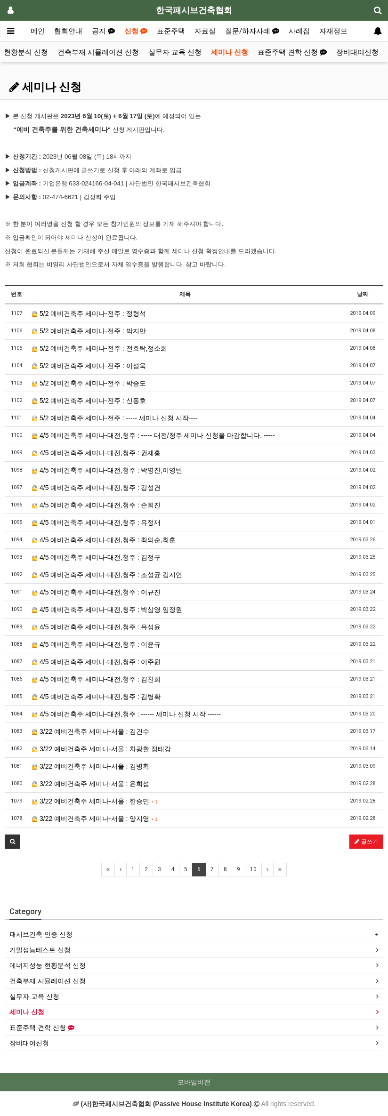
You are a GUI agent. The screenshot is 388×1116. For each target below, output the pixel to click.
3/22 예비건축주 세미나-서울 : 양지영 (94, 818)
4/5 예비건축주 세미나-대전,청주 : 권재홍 (96, 453)
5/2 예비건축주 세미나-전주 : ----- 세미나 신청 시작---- (114, 418)
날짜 (362, 294)
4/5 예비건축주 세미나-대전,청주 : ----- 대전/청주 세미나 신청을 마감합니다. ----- (153, 435)
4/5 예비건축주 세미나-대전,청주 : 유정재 (96, 522)
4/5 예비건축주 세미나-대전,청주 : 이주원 (96, 662)
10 (253, 869)
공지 (103, 31)
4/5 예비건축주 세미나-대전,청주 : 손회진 (96, 505)
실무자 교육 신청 (175, 52)
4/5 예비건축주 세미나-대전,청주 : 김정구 (96, 557)
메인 (38, 31)
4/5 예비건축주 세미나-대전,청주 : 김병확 (96, 696)
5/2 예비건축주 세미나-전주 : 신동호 (89, 400)
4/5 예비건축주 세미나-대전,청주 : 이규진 (96, 592)
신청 (135, 31)
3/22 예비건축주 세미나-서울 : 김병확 (90, 766)
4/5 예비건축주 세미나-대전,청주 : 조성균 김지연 (107, 574)
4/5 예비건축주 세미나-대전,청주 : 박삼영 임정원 (107, 609)
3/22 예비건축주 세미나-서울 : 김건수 (90, 731)
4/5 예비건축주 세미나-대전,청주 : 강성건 (96, 487)
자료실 (205, 31)
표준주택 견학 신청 (292, 52)
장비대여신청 (357, 52)
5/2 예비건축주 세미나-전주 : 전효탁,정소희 (99, 348)
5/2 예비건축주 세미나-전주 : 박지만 (89, 331)
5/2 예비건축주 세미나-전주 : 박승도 (89, 383)
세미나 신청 (229, 52)
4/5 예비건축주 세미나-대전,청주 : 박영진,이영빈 (107, 470)
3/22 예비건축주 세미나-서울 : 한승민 (94, 801)
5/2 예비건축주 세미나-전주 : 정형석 (89, 313)
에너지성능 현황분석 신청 (47, 965)
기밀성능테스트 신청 (40, 950)
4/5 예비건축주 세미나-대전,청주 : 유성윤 (96, 627)
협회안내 (68, 31)
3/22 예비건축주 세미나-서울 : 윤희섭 (90, 783)
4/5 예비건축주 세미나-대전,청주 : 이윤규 (96, 644)
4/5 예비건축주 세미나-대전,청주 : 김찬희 (96, 679)
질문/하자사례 (252, 31)
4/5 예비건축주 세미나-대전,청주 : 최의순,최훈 (104, 540)
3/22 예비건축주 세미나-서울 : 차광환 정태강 (101, 749)
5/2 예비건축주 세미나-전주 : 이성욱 (89, 365)
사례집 (299, 31)
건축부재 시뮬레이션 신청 (98, 52)
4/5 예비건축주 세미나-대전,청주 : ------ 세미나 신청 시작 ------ (126, 714)
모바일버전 (194, 1082)
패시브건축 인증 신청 (41, 934)
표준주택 (171, 31)
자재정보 (333, 31)
